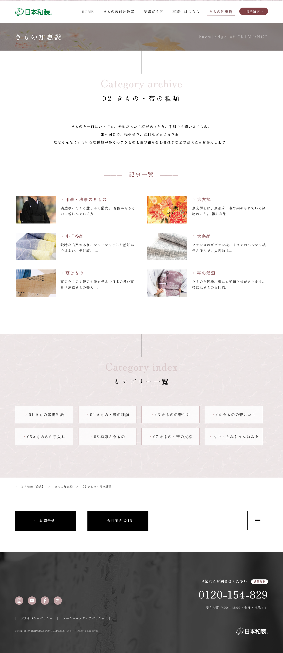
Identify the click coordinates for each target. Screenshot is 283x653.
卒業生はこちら (186, 11)
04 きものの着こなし (234, 414)
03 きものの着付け (171, 414)
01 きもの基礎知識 (44, 414)
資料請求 (255, 11)
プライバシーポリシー (36, 618)
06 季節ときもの (107, 436)
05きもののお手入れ (44, 436)
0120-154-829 (233, 594)
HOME (88, 11)
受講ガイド (153, 11)
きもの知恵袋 (220, 11)
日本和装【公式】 (33, 486)
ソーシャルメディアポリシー (84, 618)
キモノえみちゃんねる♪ (234, 436)
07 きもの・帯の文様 (171, 436)
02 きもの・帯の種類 (107, 414)
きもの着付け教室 (118, 11)
